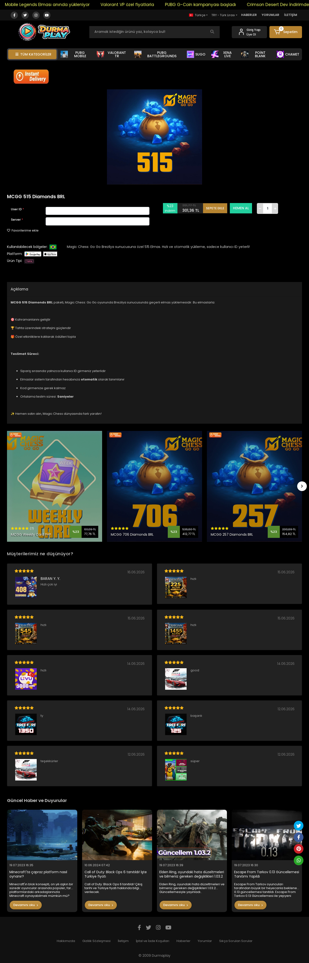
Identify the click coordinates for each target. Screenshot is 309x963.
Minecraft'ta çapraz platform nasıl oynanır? (38, 874)
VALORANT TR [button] (111, 54)
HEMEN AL (241, 208)
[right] (302, 486)
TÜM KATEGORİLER (33, 54)
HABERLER (249, 15)
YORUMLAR (270, 15)
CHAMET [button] (288, 54)
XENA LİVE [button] (221, 54)
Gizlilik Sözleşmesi (96, 941)
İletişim (123, 941)
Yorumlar (205, 941)
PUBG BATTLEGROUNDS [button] (155, 54)
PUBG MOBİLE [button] (73, 54)
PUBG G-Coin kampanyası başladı (206, 4)
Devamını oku (25, 905)
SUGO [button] (196, 54)
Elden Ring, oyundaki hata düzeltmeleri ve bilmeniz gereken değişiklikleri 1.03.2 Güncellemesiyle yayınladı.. (191, 874)
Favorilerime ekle (23, 230)
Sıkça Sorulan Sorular (236, 941)
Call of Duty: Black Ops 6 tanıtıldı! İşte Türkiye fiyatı (115, 874)
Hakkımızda (66, 941)
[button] (285, 32)
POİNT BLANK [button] (253, 54)
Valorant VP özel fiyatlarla (133, 4)
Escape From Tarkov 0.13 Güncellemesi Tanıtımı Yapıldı (266, 874)
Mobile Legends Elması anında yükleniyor (53, 4)
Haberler (183, 941)
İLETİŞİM (290, 15)
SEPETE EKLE (215, 208)
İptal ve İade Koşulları (152, 941)
